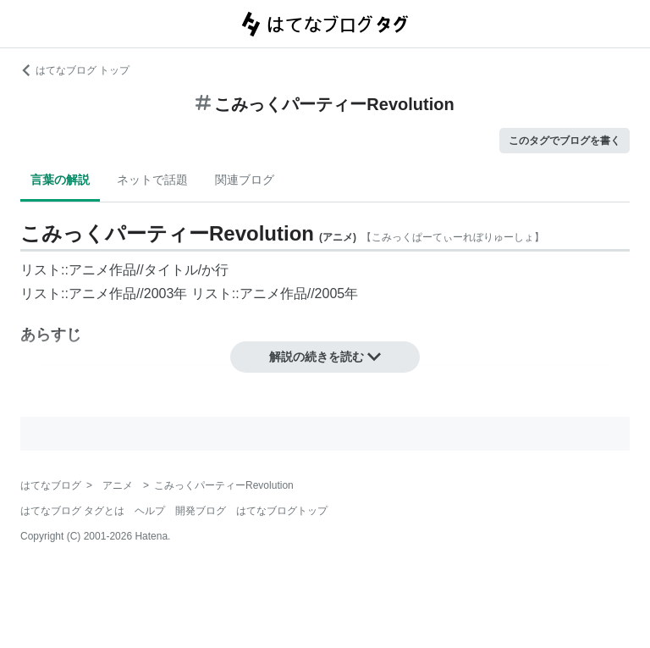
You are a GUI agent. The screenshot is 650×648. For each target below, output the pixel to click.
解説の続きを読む (325, 356)
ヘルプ (150, 511)
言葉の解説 (60, 179)
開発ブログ (200, 511)
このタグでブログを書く (564, 141)
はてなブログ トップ (74, 70)
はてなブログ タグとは (72, 511)
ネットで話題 (152, 179)
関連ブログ (244, 179)
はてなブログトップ (282, 511)
